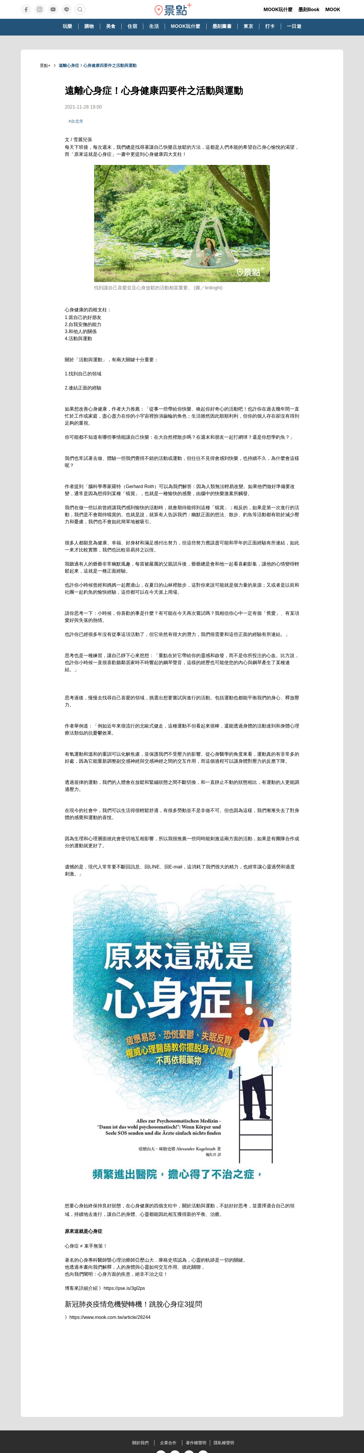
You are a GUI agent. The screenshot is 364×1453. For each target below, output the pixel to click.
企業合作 (168, 1442)
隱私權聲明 (224, 1442)
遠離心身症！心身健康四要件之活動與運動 (98, 65)
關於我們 (140, 1442)
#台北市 (76, 121)
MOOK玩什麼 (277, 9)
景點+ (45, 65)
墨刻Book (308, 9)
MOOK (332, 9)
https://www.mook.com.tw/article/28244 (110, 1317)
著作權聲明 (196, 1442)
